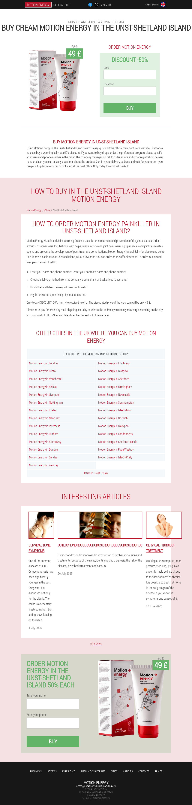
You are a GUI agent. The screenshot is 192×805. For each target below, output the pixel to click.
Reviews (52, 771)
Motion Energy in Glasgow (113, 371)
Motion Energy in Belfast (43, 387)
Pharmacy (36, 771)
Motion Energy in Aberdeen (113, 379)
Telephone (109, 84)
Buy (129, 108)
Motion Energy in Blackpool (113, 426)
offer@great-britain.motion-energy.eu (96, 786)
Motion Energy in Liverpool (44, 394)
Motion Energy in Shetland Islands (117, 442)
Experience (68, 771)
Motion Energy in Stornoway (45, 442)
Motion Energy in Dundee (43, 449)
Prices (158, 771)
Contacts (143, 771)
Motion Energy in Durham (43, 434)
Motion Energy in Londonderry (115, 434)
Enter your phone (36, 714)
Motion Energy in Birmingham (115, 387)
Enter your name (36, 695)
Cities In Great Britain (96, 473)
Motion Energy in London (43, 363)
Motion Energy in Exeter (42, 410)
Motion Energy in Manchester (45, 379)
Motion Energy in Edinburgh (114, 363)
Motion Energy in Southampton (116, 402)
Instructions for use (93, 771)
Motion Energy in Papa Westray (116, 449)
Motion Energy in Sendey (43, 457)
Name (106, 67)
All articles (96, 643)
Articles (128, 771)
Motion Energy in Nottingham (46, 402)
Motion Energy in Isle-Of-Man (114, 410)
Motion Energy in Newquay (44, 418)
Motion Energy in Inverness (44, 426)
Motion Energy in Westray (43, 465)
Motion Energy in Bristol (42, 371)
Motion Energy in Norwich (113, 418)
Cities (114, 771)
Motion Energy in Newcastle (114, 394)
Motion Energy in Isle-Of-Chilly (115, 457)
